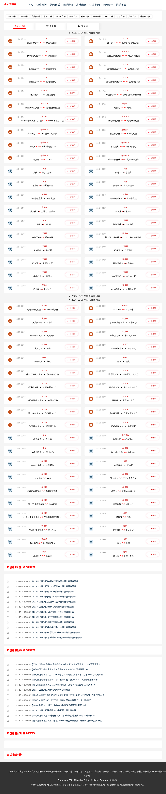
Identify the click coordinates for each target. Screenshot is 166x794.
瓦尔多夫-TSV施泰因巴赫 (123, 478)
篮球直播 (41, 4)
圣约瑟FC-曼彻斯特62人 (42, 543)
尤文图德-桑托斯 (42, 250)
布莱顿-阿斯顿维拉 (42, 185)
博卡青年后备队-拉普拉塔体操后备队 (123, 237)
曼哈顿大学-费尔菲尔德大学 (123, 387)
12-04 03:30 (21, 143)
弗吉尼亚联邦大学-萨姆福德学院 (42, 374)
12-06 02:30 (101, 501)
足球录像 (81, 4)
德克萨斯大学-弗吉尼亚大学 (42, 43)
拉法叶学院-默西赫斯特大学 (42, 387)
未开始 (72, 308)
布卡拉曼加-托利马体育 (123, 289)
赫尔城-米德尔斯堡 (123, 556)
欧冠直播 (121, 16)
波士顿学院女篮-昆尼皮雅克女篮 (42, 107)
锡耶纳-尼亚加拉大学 (123, 400)
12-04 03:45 (101, 195)
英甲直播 (132, 16)
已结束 (72, 41)
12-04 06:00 (101, 221)
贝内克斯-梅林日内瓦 (123, 146)
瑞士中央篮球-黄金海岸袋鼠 (123, 159)
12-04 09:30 (101, 286)
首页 (30, 4)
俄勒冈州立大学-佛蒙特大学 (42, 56)
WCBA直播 (61, 16)
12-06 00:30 (101, 436)
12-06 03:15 (21, 332)
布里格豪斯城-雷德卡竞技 (123, 198)
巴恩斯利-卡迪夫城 (123, 530)
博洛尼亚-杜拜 (42, 348)
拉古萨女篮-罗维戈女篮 (123, 133)
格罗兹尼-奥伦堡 (42, 439)
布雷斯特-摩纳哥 (123, 465)
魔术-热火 (123, 361)
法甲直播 (97, 16)
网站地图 (113, 780)
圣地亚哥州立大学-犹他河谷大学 (123, 81)
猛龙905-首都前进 (123, 309)
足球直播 (55, 4)
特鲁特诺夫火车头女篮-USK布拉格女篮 (42, 120)
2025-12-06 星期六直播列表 (86, 300)
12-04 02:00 (101, 104)
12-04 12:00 (101, 91)
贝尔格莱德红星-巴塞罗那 (123, 322)
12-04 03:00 (21, 130)
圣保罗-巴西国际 (123, 250)
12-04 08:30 (21, 273)
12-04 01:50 (21, 104)
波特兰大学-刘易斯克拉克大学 (123, 374)
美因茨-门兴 (123, 517)
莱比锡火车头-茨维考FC (123, 452)
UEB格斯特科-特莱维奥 (123, 348)
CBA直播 (24, 16)
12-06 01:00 (21, 319)
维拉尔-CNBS (42, 159)
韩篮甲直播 (145, 16)
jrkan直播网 (10, 4)
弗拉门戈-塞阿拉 (42, 276)
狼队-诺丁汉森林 (42, 172)
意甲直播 (48, 16)
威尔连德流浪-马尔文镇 (42, 198)
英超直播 (36, 16)
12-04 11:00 (101, 52)
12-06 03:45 (101, 527)
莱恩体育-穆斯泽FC (123, 439)
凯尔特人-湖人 (42, 361)
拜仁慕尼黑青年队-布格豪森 (42, 504)
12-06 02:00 (101, 449)
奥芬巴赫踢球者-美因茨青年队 (42, 491)
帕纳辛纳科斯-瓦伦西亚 (42, 335)
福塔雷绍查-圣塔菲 (123, 263)
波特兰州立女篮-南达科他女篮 (123, 56)
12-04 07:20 (101, 260)
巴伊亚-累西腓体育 (42, 263)
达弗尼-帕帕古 (123, 107)
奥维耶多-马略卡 (42, 556)
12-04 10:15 (21, 39)
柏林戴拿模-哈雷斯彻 (42, 465)
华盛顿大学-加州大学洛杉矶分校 (123, 94)
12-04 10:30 (21, 52)
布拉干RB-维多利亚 (42, 237)
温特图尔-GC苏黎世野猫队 (42, 133)
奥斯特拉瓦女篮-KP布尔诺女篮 (42, 309)
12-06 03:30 (101, 332)
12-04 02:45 (101, 117)
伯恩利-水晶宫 (123, 172)
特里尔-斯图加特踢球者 (123, 491)
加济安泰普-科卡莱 (42, 322)
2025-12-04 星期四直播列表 (86, 33)
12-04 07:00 (101, 247)
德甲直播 (85, 16)
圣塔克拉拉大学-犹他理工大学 (123, 69)
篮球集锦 (108, 4)
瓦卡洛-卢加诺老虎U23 (42, 146)
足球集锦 (121, 4)
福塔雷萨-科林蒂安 (123, 224)
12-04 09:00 (21, 286)
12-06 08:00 (21, 358)
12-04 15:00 (21, 91)
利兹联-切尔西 (42, 224)
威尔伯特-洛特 (42, 478)
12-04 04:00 (21, 208)
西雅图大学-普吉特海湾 (42, 69)
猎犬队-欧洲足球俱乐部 (42, 211)
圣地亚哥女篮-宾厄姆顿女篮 (123, 120)
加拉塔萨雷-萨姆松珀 (42, 452)
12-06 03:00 (101, 319)
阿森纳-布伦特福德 (123, 185)
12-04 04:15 (101, 208)
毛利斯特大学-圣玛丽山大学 (42, 413)
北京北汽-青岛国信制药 (42, 94)
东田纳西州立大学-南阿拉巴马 (42, 400)
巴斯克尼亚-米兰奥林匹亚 (123, 335)
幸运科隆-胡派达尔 (123, 504)
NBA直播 (12, 16)
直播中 (72, 93)
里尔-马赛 (123, 543)
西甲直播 (73, 16)
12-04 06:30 (101, 234)
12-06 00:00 (21, 306)
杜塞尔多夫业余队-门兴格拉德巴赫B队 (43, 517)
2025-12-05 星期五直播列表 (86, 296)
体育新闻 (94, 4)
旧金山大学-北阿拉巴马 (42, 81)
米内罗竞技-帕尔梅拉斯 (123, 276)
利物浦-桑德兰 (123, 211)
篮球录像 (68, 4)
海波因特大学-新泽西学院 (42, 426)
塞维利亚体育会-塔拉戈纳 (42, 530)
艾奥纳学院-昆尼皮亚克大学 (123, 413)
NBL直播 (109, 16)
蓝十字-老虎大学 (42, 289)
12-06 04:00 (101, 345)
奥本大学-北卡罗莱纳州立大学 (123, 43)
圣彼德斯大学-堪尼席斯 (123, 426)
